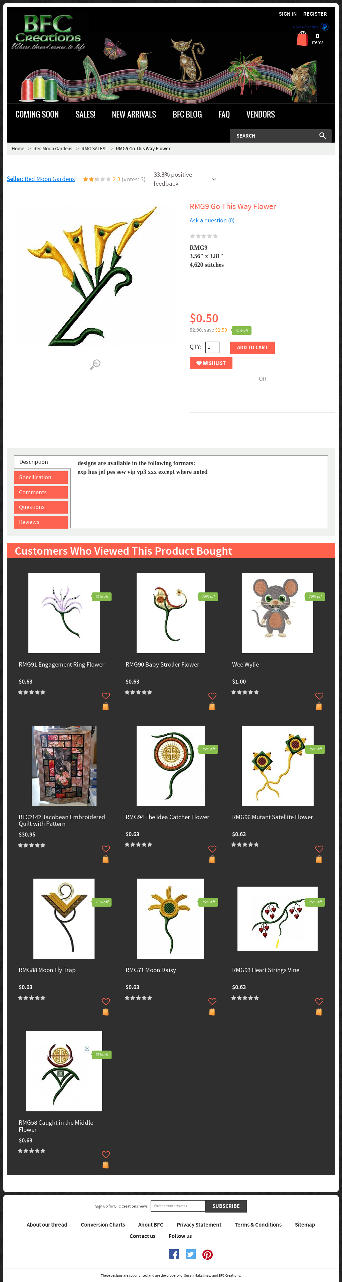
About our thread (47, 1225)
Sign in (288, 14)
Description (33, 462)
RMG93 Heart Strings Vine (265, 970)
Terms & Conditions (258, 1225)
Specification (35, 477)
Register (315, 14)
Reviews (29, 522)
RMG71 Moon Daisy (151, 970)
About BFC (150, 1225)
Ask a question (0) (212, 220)
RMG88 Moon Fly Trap (47, 970)
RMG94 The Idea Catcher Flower (167, 817)
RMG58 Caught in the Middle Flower (56, 1127)
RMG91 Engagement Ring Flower (62, 665)
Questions (32, 507)
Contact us (142, 1236)
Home (18, 149)
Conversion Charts (103, 1225)
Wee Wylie (245, 665)
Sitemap (305, 1225)
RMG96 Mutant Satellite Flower (272, 817)
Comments (33, 492)
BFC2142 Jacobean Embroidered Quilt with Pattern (62, 821)
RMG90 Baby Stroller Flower (162, 665)
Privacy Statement (199, 1225)
